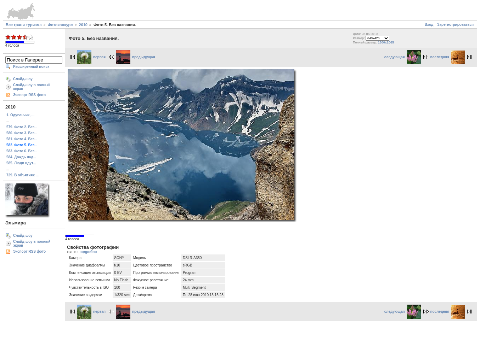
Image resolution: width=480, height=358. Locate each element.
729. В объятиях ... (22, 175)
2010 (83, 25)
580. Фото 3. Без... (21, 133)
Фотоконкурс (60, 25)
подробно (88, 252)
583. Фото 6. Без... (21, 151)
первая (91, 57)
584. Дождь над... (21, 157)
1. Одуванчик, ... (20, 115)
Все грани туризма (24, 25)
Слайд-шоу (23, 79)
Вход (429, 25)
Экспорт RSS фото (29, 95)
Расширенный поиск (31, 67)
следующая (402, 57)
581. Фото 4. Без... (21, 139)
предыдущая (135, 57)
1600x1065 (386, 42)
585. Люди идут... (21, 163)
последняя (447, 57)
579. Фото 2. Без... (21, 127)
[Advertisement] (240, 338)
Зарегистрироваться (455, 25)
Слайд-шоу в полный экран (32, 87)
